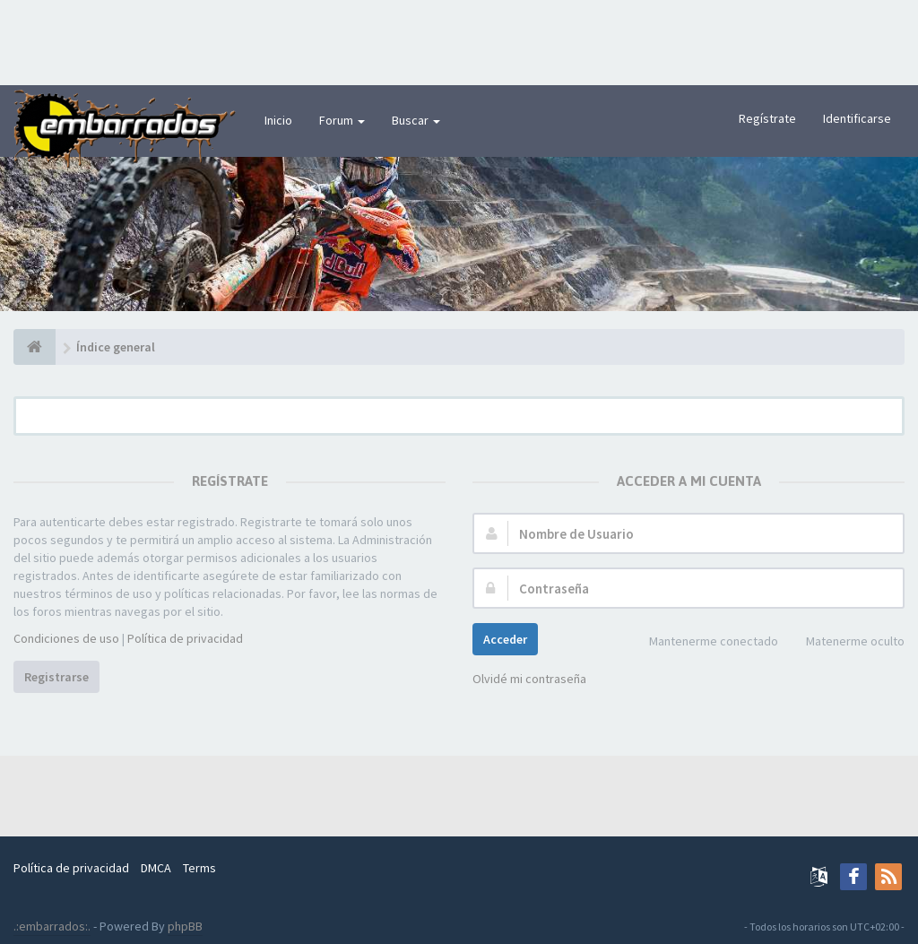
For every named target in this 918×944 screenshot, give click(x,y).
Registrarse (56, 677)
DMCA (156, 868)
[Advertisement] (459, 40)
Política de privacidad (185, 638)
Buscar (416, 120)
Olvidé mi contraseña (529, 679)
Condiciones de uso (66, 638)
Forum (342, 120)
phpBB (185, 926)
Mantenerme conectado (703, 642)
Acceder (505, 639)
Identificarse (857, 118)
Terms (199, 868)
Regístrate (767, 118)
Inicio (278, 120)
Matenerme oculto (845, 642)
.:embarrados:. (52, 926)
